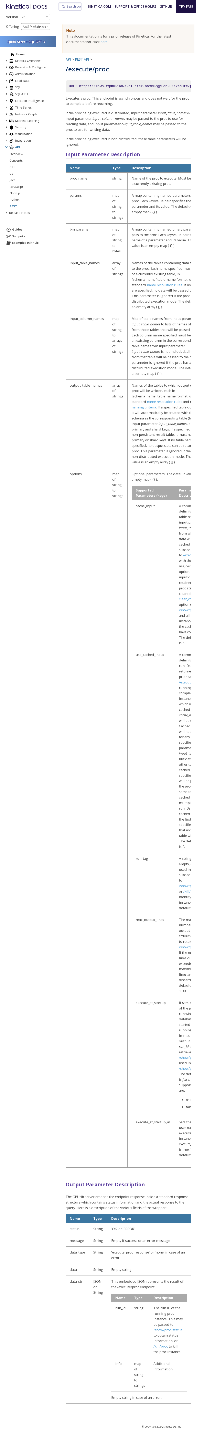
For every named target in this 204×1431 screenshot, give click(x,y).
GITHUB (166, 6)
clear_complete (191, 599)
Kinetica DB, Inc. (172, 1426)
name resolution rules (164, 285)
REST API (82, 59)
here (104, 41)
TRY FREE (186, 6)
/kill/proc (190, 891)
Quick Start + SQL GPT (26, 41)
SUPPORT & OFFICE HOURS (135, 6)
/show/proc (188, 1057)
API (68, 59)
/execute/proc (190, 682)
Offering (12, 26)
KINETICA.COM (99, 6)
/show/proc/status (167, 1330)
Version (12, 17)
